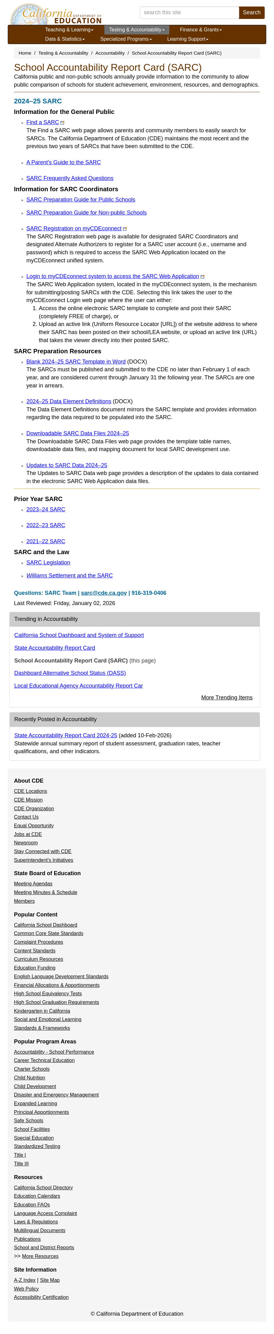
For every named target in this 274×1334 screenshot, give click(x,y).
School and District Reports (44, 1247)
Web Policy (26, 1288)
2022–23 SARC (45, 525)
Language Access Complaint (45, 1213)
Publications (27, 1239)
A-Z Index (24, 1280)
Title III (21, 1163)
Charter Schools (32, 1069)
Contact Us (26, 817)
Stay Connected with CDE (42, 851)
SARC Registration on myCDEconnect (76, 228)
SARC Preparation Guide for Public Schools (80, 200)
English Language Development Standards (61, 976)
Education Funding (34, 967)
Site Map (50, 1280)
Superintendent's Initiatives (43, 860)
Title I (20, 1155)
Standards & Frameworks (42, 1028)
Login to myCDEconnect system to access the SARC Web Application (115, 276)
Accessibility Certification (41, 1297)
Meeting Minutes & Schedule (45, 892)
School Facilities (32, 1129)
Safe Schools (28, 1120)
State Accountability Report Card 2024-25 (65, 735)
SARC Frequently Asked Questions (69, 178)
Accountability (110, 53)
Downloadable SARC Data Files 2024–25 (77, 433)
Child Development (35, 1086)
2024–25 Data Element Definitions (79, 401)
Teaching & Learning (69, 29)
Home (25, 53)
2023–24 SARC (45, 509)
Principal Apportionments (41, 1112)
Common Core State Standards (48, 933)
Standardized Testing (37, 1146)
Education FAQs (32, 1204)
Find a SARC (45, 122)
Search (252, 12)
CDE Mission (28, 800)
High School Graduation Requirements (56, 1002)
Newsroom (26, 842)
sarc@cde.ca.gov (104, 593)
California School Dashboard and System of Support (79, 635)
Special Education (34, 1138)
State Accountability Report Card (54, 648)
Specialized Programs (126, 39)
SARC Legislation (48, 562)
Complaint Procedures (38, 942)
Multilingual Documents (39, 1230)
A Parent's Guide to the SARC (63, 162)
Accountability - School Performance (54, 1052)
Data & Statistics (65, 39)
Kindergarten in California (42, 1011)
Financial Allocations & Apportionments (57, 985)
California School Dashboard (45, 925)
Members (24, 901)
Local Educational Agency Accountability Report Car (78, 686)
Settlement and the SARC (69, 575)
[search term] (189, 13)
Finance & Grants (201, 29)
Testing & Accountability (136, 29)
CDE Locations (30, 791)
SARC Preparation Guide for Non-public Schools (86, 213)
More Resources (40, 1256)
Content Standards (34, 950)
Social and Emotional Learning (47, 1019)
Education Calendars (37, 1196)
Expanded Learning (35, 1103)
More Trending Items (227, 697)
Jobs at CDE (28, 834)
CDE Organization (34, 808)
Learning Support (188, 39)
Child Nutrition (29, 1077)
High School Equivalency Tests (48, 993)
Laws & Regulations (36, 1221)
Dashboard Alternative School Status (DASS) (70, 673)
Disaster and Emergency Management (56, 1094)
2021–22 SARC (45, 541)
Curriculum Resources (38, 959)
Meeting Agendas (33, 883)
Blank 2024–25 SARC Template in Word (86, 362)
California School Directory (43, 1187)
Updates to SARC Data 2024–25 (66, 465)
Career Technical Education (44, 1060)
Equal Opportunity (34, 825)
